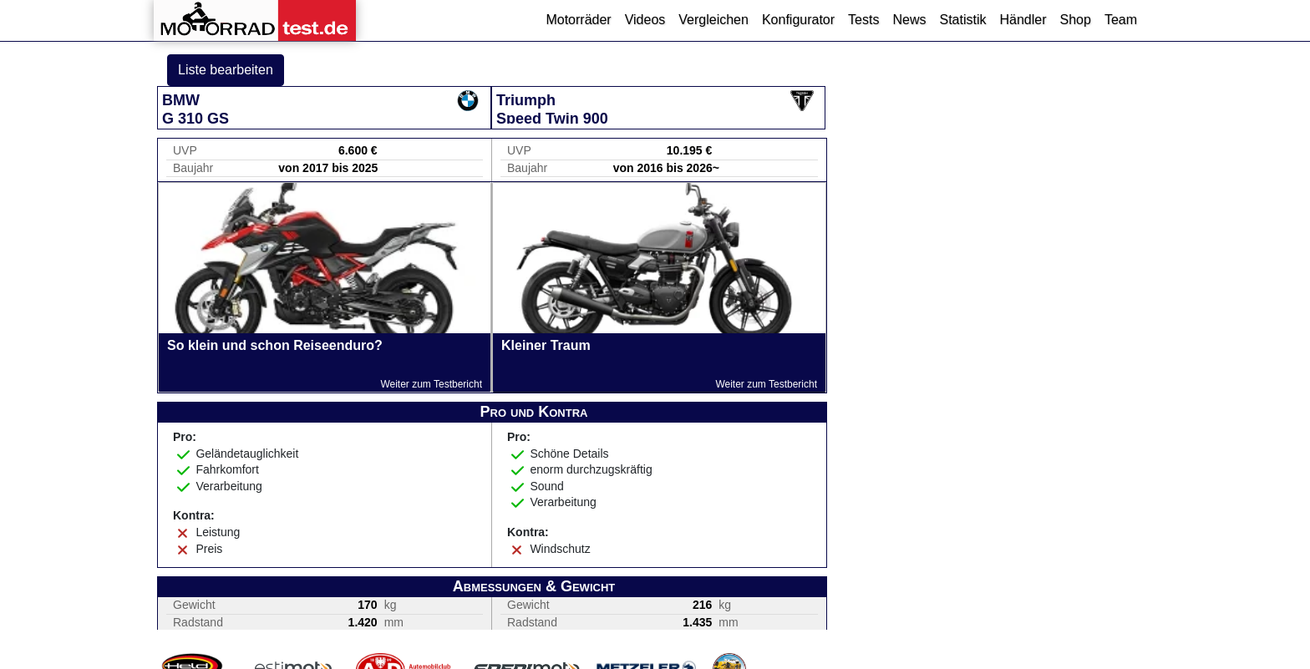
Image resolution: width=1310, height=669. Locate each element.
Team (1120, 20)
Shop (1075, 20)
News (909, 20)
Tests (863, 20)
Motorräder (578, 20)
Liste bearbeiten (225, 70)
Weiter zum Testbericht (431, 384)
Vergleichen (713, 20)
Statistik (962, 20)
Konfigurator (798, 20)
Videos (645, 20)
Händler (1022, 20)
